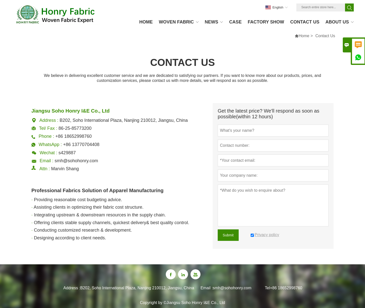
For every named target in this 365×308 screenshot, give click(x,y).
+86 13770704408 (81, 144)
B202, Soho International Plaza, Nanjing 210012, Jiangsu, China (137, 288)
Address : (71, 288)
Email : (206, 288)
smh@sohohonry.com (76, 160)
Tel (267, 288)
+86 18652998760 (286, 288)
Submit (228, 235)
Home (304, 36)
